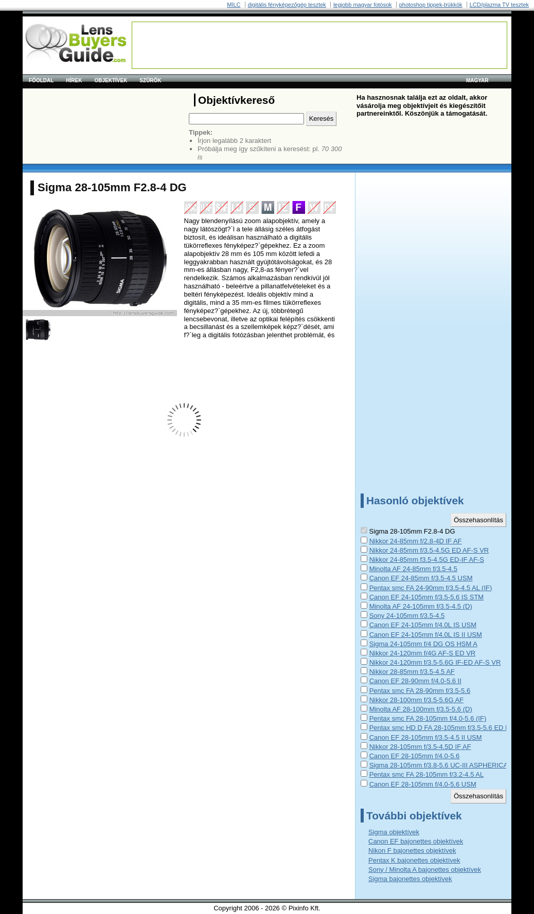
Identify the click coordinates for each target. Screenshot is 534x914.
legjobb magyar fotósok (362, 5)
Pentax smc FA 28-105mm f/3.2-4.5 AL (426, 774)
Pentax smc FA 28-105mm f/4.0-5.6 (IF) (428, 718)
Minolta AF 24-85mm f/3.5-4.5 (413, 569)
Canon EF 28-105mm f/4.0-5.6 (414, 756)
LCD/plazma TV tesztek (499, 5)
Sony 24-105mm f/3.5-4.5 (407, 615)
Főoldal (41, 80)
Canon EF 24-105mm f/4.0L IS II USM (425, 634)
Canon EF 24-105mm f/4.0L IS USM (422, 625)
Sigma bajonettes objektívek (410, 879)
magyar (477, 80)
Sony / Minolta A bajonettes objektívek (424, 869)
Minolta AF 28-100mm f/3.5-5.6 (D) (420, 709)
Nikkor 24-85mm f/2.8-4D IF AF (415, 541)
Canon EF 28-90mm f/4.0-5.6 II (415, 681)
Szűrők (150, 80)
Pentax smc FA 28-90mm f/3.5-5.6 (420, 690)
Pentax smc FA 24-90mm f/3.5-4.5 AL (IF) (430, 588)
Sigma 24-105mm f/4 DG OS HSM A (423, 644)
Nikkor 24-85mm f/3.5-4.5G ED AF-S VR (429, 550)
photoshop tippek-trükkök (430, 5)
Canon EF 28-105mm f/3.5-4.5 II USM (425, 737)
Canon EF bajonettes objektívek (415, 841)
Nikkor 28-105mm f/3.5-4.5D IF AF (420, 747)
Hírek (74, 80)
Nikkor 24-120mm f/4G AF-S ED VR (422, 653)
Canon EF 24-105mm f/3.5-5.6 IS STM (426, 597)
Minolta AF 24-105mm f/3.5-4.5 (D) (420, 606)
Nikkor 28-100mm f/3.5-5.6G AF (416, 700)
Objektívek (110, 80)
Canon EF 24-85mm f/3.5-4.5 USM (421, 578)
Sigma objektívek (393, 832)
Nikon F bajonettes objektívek (412, 850)
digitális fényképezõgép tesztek (287, 5)
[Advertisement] (319, 45)
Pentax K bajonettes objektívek (414, 860)
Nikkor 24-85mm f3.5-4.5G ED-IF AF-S (426, 559)
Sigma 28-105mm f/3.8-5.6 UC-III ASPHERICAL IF (444, 765)
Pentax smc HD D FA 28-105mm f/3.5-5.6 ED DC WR (448, 728)
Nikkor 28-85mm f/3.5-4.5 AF (412, 671)
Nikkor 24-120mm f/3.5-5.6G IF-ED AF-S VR (435, 662)
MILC (233, 5)
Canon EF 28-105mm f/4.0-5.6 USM (422, 784)
